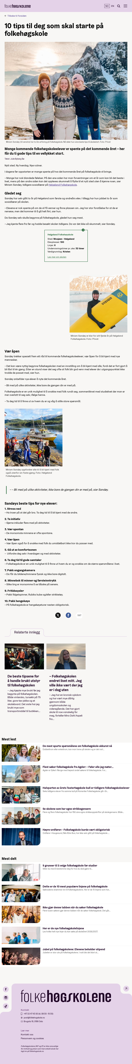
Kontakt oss (27, 1034)
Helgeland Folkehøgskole (63, 184)
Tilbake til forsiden (17, 15)
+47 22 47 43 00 (31, 1013)
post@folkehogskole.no (34, 1017)
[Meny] (125, 6)
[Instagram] (6, 998)
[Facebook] (6, 989)
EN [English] (112, 6)
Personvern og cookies (32, 1038)
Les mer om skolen (57, 256)
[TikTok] (6, 1006)
